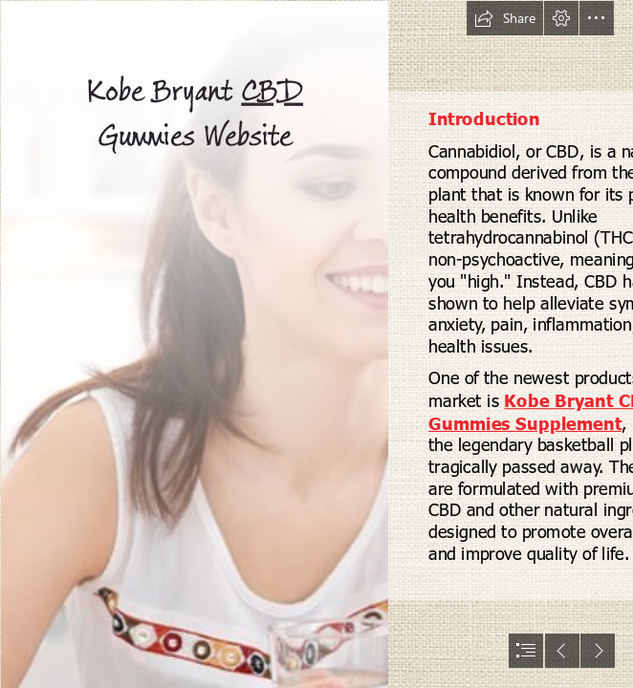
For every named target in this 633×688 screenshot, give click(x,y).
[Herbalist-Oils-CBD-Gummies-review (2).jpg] (193, 344)
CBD (272, 92)
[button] (505, 18)
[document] (316, 344)
